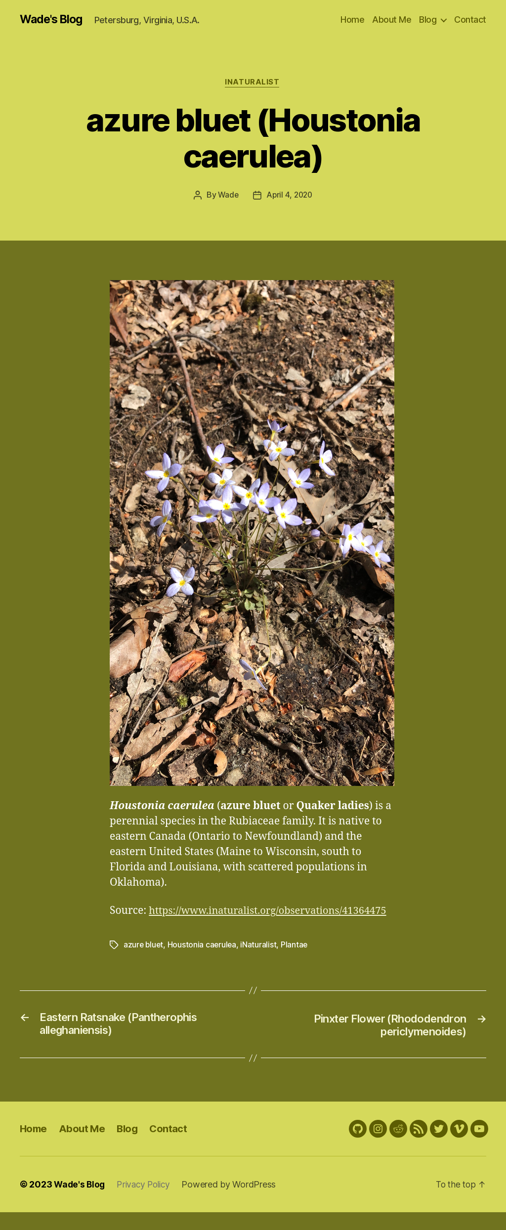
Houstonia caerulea (204, 961)
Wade (227, 197)
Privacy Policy (147, 1202)
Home (352, 19)
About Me (391, 19)
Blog (427, 19)
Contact (470, 19)
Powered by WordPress (234, 1202)
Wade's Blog (53, 20)
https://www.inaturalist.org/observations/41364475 (234, 927)
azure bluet (144, 961)
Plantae (296, 961)
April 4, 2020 (290, 197)
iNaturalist (253, 83)
